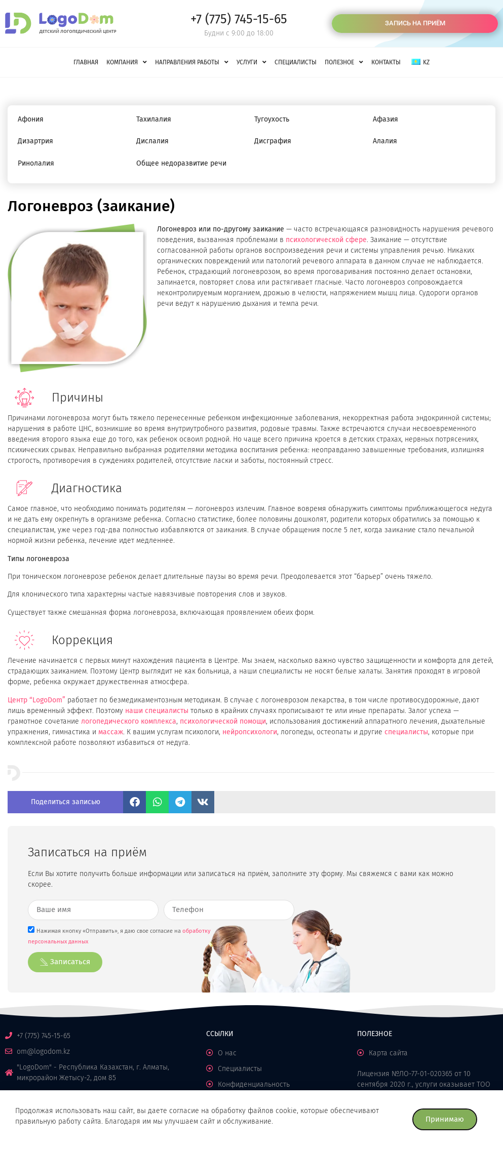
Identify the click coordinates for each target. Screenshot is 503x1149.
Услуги (251, 62)
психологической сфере (326, 239)
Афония (31, 119)
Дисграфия (272, 141)
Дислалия (152, 141)
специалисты (406, 732)
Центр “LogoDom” (36, 700)
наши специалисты (156, 710)
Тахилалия (153, 119)
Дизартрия (35, 141)
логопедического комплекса (128, 721)
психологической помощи (223, 721)
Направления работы (191, 62)
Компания (126, 62)
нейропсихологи (249, 732)
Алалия (385, 141)
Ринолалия (36, 163)
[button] (134, 802)
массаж (110, 732)
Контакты (386, 62)
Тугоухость (271, 119)
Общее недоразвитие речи (181, 163)
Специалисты (296, 62)
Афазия (385, 119)
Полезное (344, 62)
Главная (85, 62)
